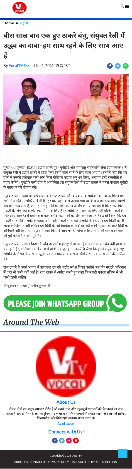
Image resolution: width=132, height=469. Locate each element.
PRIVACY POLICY (58, 462)
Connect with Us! (66, 432)
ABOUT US (21, 462)
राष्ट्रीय (24, 23)
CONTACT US (38, 462)
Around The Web (31, 323)
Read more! (65, 424)
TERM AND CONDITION (102, 462)
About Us (66, 402)
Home (8, 23)
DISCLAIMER (78, 462)
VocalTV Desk (21, 66)
